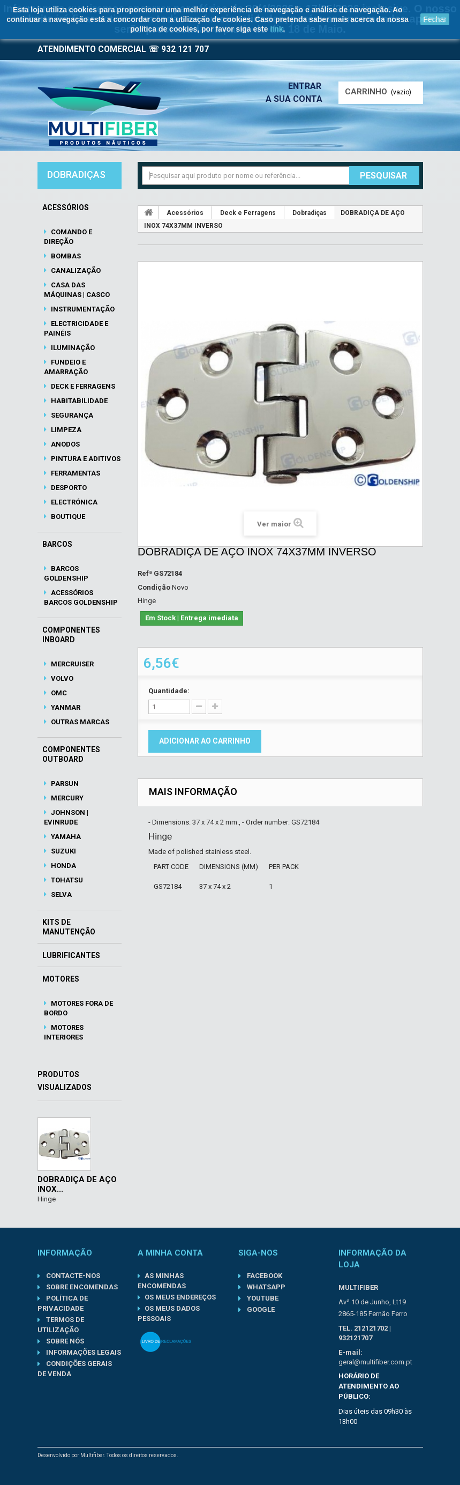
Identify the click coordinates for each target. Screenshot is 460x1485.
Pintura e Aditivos (84, 459)
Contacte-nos (72, 1276)
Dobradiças (309, 213)
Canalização (75, 270)
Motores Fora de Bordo (78, 1008)
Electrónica (73, 502)
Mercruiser (71, 664)
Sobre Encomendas (81, 1287)
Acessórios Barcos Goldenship (81, 597)
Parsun (64, 783)
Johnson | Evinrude (66, 817)
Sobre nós (64, 1341)
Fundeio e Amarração (66, 367)
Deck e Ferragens (82, 386)
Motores (60, 979)
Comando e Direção (68, 237)
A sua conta (297, 99)
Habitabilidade (78, 401)
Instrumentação (82, 309)
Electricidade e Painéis (76, 328)
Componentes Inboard (71, 635)
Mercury (66, 798)
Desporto (68, 488)
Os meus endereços (180, 1297)
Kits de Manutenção (68, 927)
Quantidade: (169, 691)
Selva (60, 894)
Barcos (57, 544)
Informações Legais (82, 1352)
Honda (62, 866)
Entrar (308, 86)
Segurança (71, 415)
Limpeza (65, 430)
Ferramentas (74, 473)
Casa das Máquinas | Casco (77, 290)
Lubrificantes (71, 955)
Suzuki (62, 851)
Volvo (61, 678)
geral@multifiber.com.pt (375, 1362)
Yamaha (65, 837)
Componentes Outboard (71, 754)
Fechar (435, 19)
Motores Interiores (64, 1032)
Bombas (65, 256)
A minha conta (170, 1253)
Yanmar (64, 707)
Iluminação (72, 348)
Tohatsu (66, 880)
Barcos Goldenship (66, 573)
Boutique (67, 517)
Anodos (64, 444)
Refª (145, 573)
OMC (58, 693)
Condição (154, 587)
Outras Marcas (79, 722)
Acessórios (65, 207)
